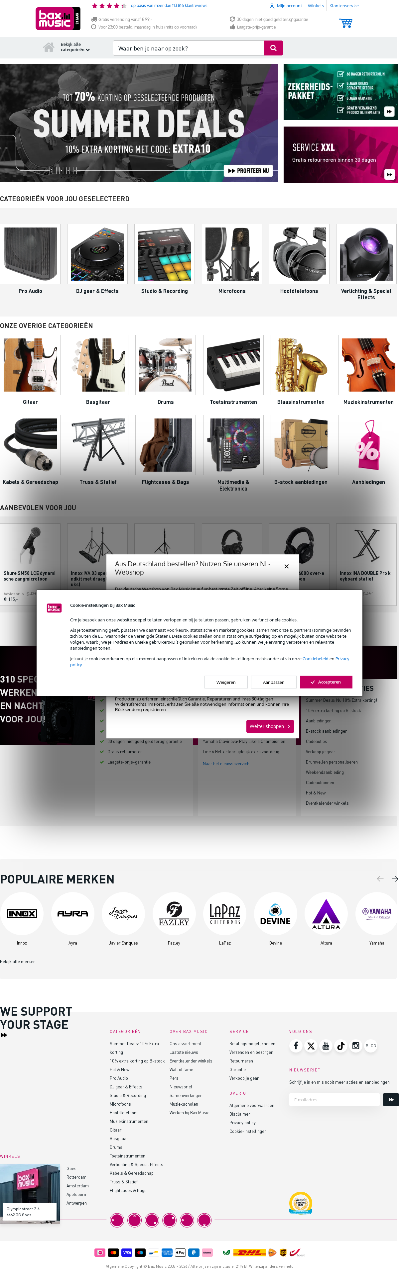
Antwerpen (76, 1203)
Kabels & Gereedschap (132, 1173)
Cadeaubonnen (320, 782)
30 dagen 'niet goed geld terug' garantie (269, 19)
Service (239, 1031)
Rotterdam (76, 1177)
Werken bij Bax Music (189, 1112)
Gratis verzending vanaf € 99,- (121, 19)
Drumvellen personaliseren (332, 762)
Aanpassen (274, 682)
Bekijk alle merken (18, 961)
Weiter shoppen (267, 726)
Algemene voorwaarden (251, 1105)
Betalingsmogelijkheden (252, 1043)
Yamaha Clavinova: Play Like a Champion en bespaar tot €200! (261, 741)
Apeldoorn (76, 1194)
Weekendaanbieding (325, 772)
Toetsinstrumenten (127, 1155)
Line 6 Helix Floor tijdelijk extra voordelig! (242, 751)
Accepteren (326, 682)
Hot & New (316, 792)
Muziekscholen (184, 1104)
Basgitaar (119, 1138)
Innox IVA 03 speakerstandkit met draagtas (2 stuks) (97, 578)
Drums (116, 1147)
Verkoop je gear (320, 751)
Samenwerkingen (186, 1095)
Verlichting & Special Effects (136, 1164)
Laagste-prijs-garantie (253, 27)
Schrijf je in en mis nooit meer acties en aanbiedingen (339, 1082)
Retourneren (241, 1060)
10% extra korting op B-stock (333, 710)
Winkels (316, 5)
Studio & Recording (128, 1095)
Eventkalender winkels (327, 803)
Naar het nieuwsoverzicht (227, 763)
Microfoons (120, 1104)
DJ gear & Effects (126, 1086)
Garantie (237, 1069)
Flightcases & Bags (128, 1190)
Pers (174, 1078)
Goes (71, 1168)
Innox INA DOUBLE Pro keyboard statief (365, 576)
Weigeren (226, 682)
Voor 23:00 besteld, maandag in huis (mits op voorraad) (144, 27)
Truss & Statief (124, 1181)
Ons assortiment (185, 1043)
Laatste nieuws (184, 1052)
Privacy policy (242, 1122)
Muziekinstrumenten (129, 1121)
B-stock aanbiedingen (326, 731)
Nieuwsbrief (181, 1086)
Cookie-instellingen (248, 1131)
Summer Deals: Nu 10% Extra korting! (341, 700)
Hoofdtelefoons (124, 1112)
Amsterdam (77, 1185)
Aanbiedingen (319, 720)
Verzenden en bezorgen (251, 1052)
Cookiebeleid (316, 658)
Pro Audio (119, 1078)
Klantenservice (344, 5)
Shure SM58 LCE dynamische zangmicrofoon (30, 576)
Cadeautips (316, 741)
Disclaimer (239, 1114)
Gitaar (115, 1130)
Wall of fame (181, 1069)
